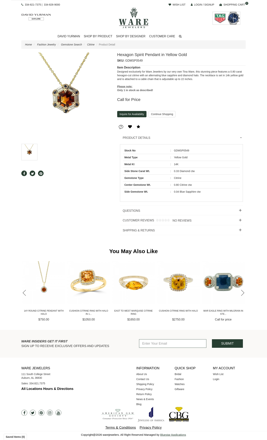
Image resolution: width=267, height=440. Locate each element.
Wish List (218, 374)
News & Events (145, 399)
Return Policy (144, 394)
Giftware (179, 389)
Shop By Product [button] (98, 36)
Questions (131, 210)
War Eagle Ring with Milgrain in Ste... (225, 312)
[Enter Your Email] (172, 343)
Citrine (91, 44)
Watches (180, 384)
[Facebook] (24, 413)
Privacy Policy (144, 389)
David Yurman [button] (68, 36)
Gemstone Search (71, 44)
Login (216, 379)
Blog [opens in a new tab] (138, 404)
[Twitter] (33, 413)
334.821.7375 (37, 383)
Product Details (136, 137)
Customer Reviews (156, 220)
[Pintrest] (41, 413)
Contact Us (142, 379)
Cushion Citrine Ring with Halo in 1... (90, 312)
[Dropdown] (68, 36)
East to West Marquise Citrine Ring (135, 312)
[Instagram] (50, 413)
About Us (141, 374)
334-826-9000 (52, 4)
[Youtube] (58, 413)
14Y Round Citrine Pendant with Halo (46, 312)
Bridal (178, 374)
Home (28, 44)
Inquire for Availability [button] (132, 114)
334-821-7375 (33, 4)
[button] (180, 36)
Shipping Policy (145, 384)
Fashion (179, 379)
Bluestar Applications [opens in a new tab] (173, 434)
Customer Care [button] (162, 36)
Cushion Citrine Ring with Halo (180, 311)
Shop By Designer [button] (131, 36)
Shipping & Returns (139, 230)
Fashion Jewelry (46, 44)
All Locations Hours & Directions (47, 389)
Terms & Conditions (120, 427)
